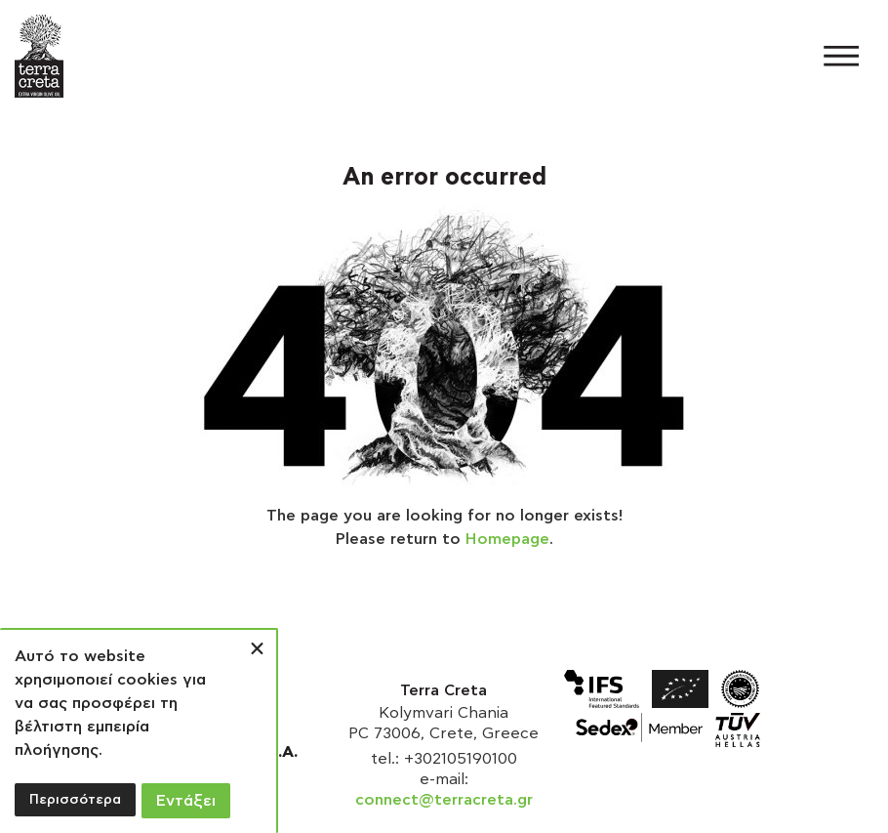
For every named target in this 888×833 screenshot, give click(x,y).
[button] (846, 56)
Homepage (507, 539)
